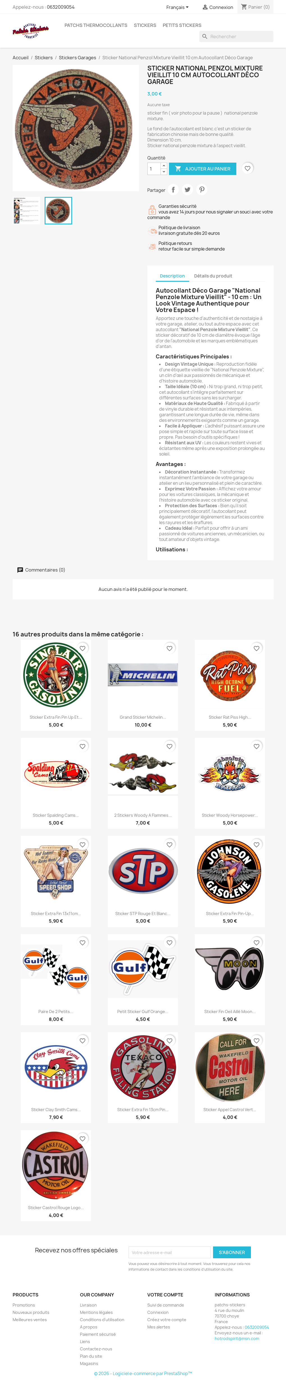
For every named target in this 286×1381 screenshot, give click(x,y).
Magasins (89, 1363)
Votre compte (165, 1295)
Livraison (88, 1305)
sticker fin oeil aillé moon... (230, 1011)
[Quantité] (154, 169)
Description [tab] (172, 276)
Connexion (158, 1312)
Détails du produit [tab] (213, 276)
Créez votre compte (166, 1319)
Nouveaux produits (31, 1312)
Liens (85, 1341)
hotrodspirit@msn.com (237, 1338)
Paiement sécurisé (98, 1334)
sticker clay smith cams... (56, 1109)
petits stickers (182, 25)
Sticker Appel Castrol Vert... (229, 1109)
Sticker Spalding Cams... (56, 815)
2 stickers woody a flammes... (143, 815)
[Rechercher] (236, 36)
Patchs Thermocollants (96, 25)
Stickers (145, 25)
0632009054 (61, 7)
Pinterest (201, 189)
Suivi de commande (165, 1305)
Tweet (187, 189)
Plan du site (91, 1356)
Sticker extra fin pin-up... (230, 913)
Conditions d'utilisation (102, 1319)
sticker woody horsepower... (230, 815)
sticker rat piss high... (230, 717)
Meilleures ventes (30, 1319)
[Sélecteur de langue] (178, 7)
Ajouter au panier (202, 168)
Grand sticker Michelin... (143, 717)
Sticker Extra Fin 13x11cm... (56, 913)
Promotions (24, 1305)
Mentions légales (96, 1312)
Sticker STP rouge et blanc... (142, 913)
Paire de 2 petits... (55, 1011)
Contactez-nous (96, 1349)
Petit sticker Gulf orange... (142, 1011)
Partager (173, 189)
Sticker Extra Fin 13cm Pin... (143, 1109)
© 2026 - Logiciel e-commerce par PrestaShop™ (143, 1374)
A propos (88, 1327)
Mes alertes (158, 1327)
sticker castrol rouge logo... (56, 1207)
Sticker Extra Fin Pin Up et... (56, 717)
